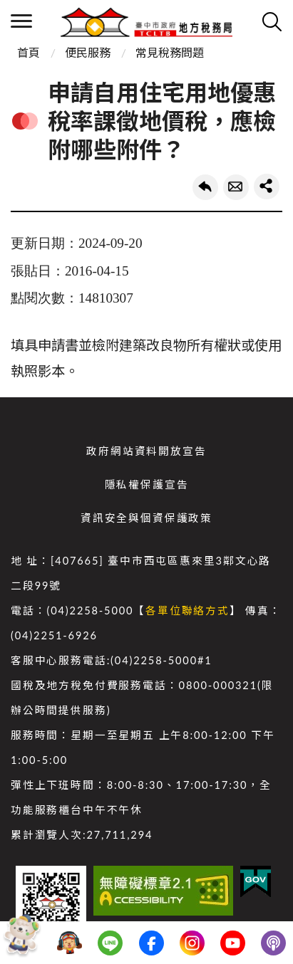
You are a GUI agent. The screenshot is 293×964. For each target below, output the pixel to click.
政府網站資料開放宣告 (146, 451)
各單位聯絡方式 (187, 610)
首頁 (28, 52)
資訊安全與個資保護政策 (146, 518)
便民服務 (87, 52)
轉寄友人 (236, 187)
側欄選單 (21, 21)
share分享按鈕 (266, 186)
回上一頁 (205, 187)
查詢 (271, 21)
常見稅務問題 (169, 52)
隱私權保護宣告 (147, 484)
